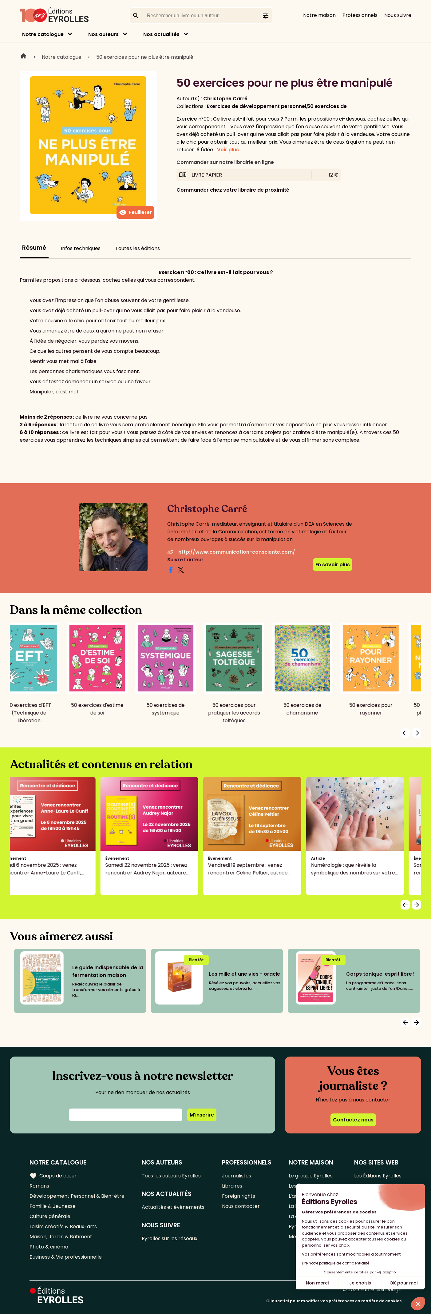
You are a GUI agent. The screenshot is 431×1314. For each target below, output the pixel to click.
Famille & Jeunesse (53, 1206)
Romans (39, 1185)
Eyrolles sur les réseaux (169, 1238)
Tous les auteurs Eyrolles (171, 1175)
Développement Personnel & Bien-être (77, 1196)
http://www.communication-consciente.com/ (231, 551)
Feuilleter (135, 212)
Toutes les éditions (137, 248)
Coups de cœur (53, 1176)
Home (23, 57)
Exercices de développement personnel (256, 106)
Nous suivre (397, 15)
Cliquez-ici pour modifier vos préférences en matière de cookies (333, 1301)
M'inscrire (202, 1114)
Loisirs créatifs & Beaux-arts (63, 1226)
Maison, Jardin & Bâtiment (61, 1236)
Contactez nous (353, 1119)
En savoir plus (332, 564)
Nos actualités (161, 34)
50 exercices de (327, 106)
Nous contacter (241, 1206)
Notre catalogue (43, 34)
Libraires (232, 1185)
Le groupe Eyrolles (311, 1175)
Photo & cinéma (49, 1246)
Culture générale (50, 1216)
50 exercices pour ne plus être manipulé (144, 57)
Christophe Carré (225, 98)
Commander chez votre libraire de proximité (232, 189)
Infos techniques (81, 248)
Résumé (34, 248)
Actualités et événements (173, 1207)
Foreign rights (238, 1196)
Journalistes (236, 1175)
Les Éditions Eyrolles (377, 1175)
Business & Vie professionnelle (66, 1256)
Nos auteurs (103, 34)
